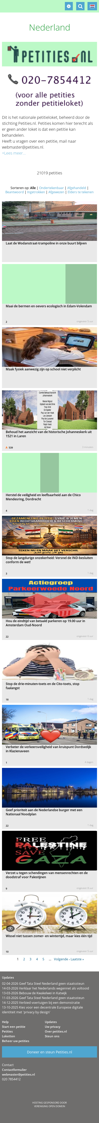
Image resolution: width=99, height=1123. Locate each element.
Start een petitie (13, 1027)
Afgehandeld (76, 188)
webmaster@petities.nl (18, 1074)
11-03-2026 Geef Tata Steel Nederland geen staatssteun (43, 998)
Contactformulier (14, 1070)
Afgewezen (56, 192)
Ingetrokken (36, 192)
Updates (51, 1022)
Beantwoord (14, 192)
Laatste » (77, 959)
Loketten (8, 1036)
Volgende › (62, 959)
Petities (7, 1031)
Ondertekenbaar (51, 188)
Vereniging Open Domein (49, 1106)
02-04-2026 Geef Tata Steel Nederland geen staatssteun (43, 983)
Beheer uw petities (15, 1041)
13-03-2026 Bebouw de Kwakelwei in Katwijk (34, 993)
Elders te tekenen (81, 192)
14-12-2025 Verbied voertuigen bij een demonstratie (41, 1002)
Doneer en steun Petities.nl (49, 1052)
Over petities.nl (56, 1031)
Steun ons (52, 1036)
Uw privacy (52, 1027)
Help (5, 1022)
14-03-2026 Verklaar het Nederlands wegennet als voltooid (45, 988)
